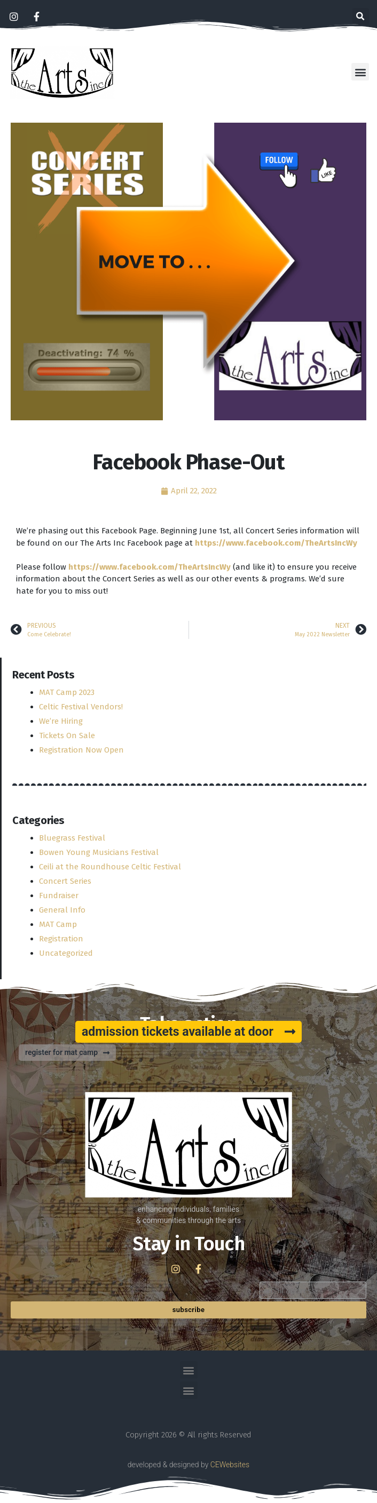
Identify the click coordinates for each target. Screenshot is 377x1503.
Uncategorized (66, 953)
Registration (61, 939)
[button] (360, 16)
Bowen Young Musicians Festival (99, 852)
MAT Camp (58, 924)
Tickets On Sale (67, 735)
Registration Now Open (81, 750)
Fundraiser (58, 895)
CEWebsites (229, 1464)
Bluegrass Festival (72, 838)
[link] (276, 543)
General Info (62, 910)
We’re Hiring (61, 721)
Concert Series (65, 881)
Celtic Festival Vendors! (81, 706)
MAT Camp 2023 (67, 692)
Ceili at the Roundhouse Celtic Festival (110, 867)
